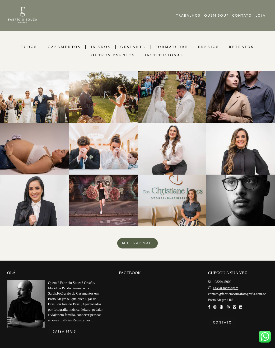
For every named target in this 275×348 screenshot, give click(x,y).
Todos (29, 47)
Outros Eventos (113, 55)
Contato (222, 322)
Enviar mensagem (225, 288)
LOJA (261, 15)
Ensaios (208, 47)
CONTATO (242, 15)
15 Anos (100, 47)
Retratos (241, 47)
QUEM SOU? (216, 15)
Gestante (132, 47)
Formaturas (171, 47)
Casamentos (64, 47)
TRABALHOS (188, 15)
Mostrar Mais (137, 243)
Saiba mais (64, 331)
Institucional (164, 55)
